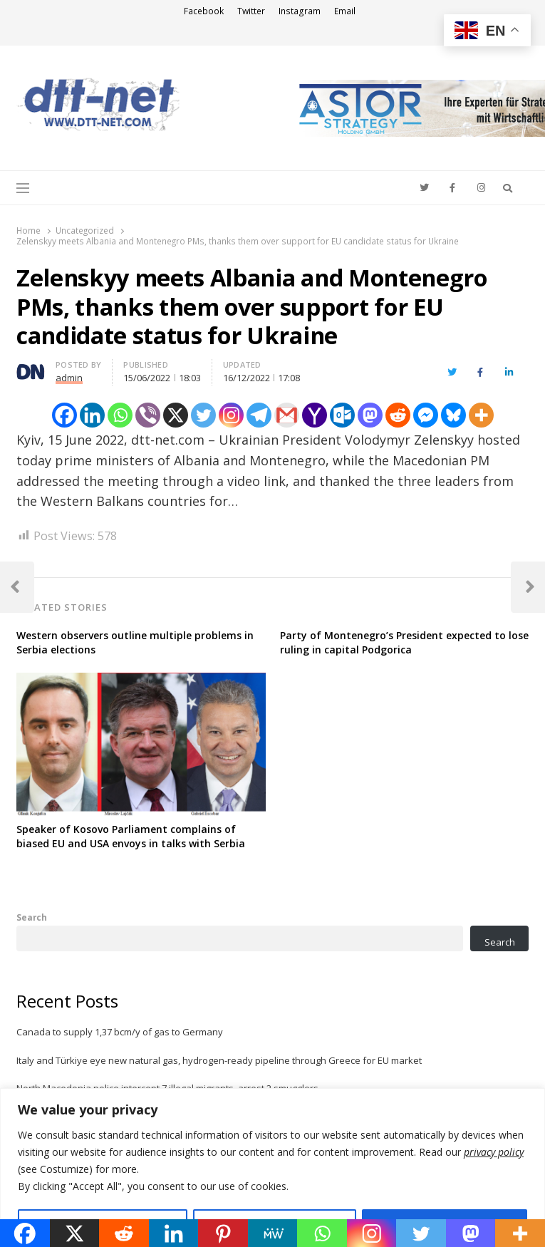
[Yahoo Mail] (314, 415)
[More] (481, 415)
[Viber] (147, 415)
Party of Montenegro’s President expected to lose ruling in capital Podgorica (404, 642)
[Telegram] (258, 415)
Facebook (204, 11)
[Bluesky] (453, 415)
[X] (175, 415)
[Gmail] (286, 415)
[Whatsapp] (120, 415)
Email (344, 11)
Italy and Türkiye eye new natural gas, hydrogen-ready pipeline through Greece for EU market (219, 1060)
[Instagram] (231, 415)
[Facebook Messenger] (425, 415)
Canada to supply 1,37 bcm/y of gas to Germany (119, 1031)
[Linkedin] (92, 415)
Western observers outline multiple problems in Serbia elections (135, 642)
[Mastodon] (370, 415)
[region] (272, 1167)
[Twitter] (203, 415)
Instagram (300, 11)
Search (31, 917)
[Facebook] (64, 415)
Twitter (251, 11)
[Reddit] (397, 415)
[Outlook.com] (342, 415)
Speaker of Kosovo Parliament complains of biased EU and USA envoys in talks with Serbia (130, 836)
